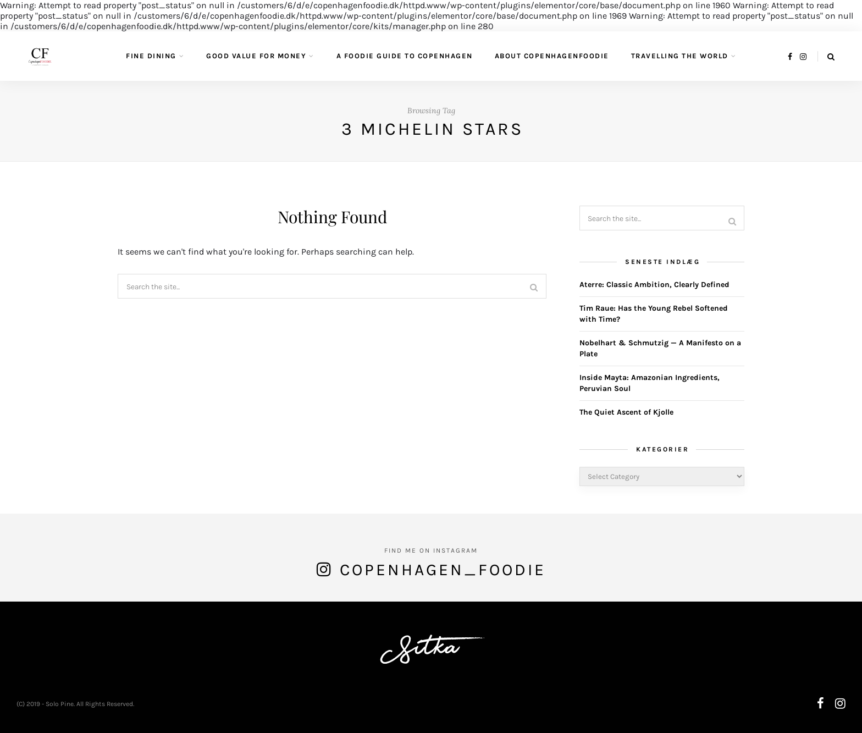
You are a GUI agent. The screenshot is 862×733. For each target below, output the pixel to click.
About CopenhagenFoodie (552, 56)
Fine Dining (151, 56)
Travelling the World (679, 56)
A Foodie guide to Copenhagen (404, 56)
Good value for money (256, 56)
